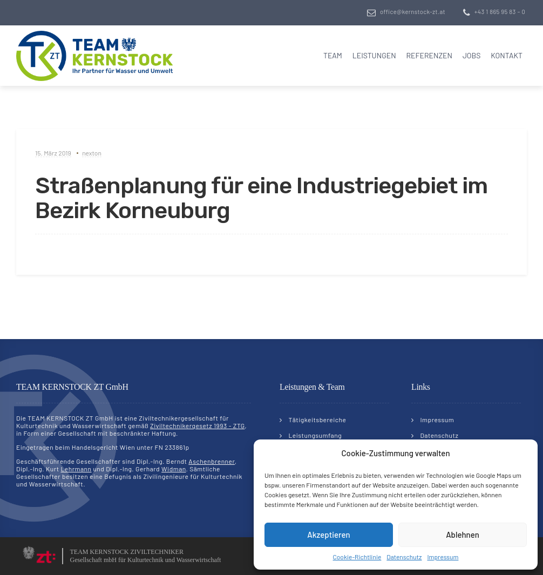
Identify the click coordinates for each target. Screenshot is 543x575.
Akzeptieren (328, 534)
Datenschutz (404, 556)
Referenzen (429, 55)
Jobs (472, 55)
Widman (173, 468)
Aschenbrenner (211, 461)
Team (332, 55)
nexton (91, 153)
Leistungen (374, 55)
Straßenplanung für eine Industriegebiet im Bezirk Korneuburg (261, 198)
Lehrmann (75, 468)
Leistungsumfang (315, 435)
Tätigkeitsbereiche (318, 419)
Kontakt (506, 55)
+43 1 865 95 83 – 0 (499, 11)
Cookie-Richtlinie (357, 556)
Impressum (442, 556)
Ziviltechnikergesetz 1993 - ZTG (197, 425)
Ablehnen (462, 534)
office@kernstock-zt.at (412, 11)
